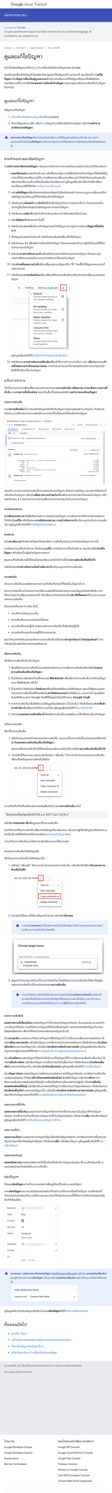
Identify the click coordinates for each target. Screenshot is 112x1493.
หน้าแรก (7, 48)
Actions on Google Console (73, 1469)
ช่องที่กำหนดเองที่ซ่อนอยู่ (64, 1273)
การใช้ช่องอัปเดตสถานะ (43, 524)
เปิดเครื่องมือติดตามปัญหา (26, 117)
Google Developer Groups (18, 1447)
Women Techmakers (15, 1464)
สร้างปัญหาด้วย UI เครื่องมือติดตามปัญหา (34, 1352)
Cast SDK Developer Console (74, 1475)
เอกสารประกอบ (15, 15)
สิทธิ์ (94, 74)
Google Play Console (69, 1458)
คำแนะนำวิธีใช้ (54, 48)
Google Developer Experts (18, 1452)
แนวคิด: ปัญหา (19, 1333)
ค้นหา (43, 123)
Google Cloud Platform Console (75, 1452)
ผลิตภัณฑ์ (20, 48)
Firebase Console (67, 1464)
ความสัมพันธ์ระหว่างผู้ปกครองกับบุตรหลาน (62, 1051)
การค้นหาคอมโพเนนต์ (48, 186)
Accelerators (11, 1458)
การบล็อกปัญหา (92, 1066)
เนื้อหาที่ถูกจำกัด (84, 708)
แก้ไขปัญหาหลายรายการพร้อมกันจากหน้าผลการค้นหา (41, 1340)
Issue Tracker (29, 4)
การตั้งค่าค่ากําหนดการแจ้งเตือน (50, 355)
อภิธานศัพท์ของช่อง (76, 1311)
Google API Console (69, 1447)
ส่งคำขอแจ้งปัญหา (55, 834)
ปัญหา (34, 67)
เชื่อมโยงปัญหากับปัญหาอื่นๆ (27, 1346)
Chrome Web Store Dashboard (75, 1481)
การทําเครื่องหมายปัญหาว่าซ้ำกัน (43, 1120)
